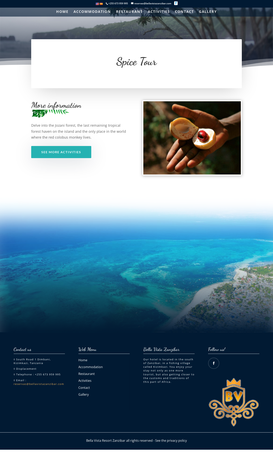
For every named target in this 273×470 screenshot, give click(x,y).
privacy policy (177, 440)
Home (62, 12)
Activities (159, 12)
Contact (184, 12)
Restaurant (129, 12)
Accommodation (92, 12)
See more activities (61, 152)
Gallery (208, 12)
